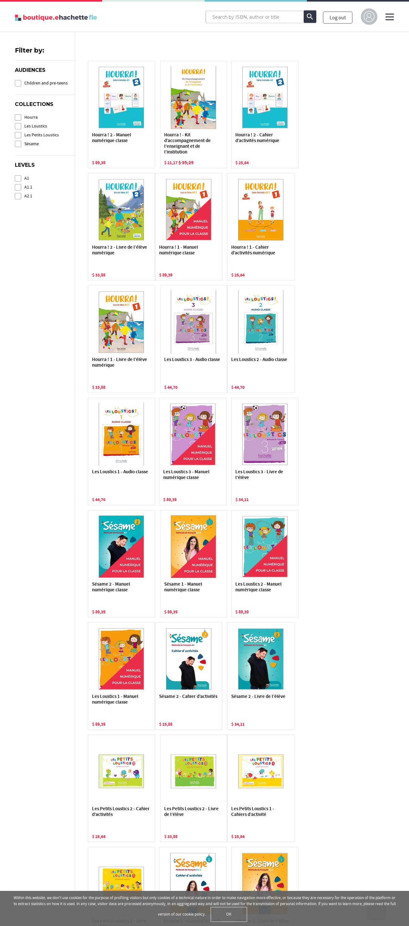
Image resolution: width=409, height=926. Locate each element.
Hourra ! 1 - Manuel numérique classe (111, 250)
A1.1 (28, 187)
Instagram (317, 861)
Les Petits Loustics (41, 135)
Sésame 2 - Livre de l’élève (173, 587)
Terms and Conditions (38, 868)
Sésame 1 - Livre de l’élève (296, 699)
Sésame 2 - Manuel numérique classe (111, 475)
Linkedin (316, 870)
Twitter (314, 852)
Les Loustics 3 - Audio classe (298, 250)
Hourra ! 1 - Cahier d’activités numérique (175, 250)
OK (229, 914)
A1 (26, 178)
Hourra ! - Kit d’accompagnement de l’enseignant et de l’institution (176, 143)
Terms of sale (29, 877)
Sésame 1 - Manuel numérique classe (172, 475)
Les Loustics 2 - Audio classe (113, 363)
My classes (188, 852)
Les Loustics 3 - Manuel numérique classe (238, 363)
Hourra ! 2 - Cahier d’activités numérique (237, 138)
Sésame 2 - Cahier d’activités (110, 587)
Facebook (317, 834)
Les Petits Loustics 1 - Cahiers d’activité (113, 699)
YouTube (316, 843)
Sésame (31, 143)
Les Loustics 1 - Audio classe (174, 363)
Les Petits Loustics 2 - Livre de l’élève (298, 587)
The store (187, 843)
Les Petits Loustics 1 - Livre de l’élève (174, 699)
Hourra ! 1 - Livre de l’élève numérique (235, 250)
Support (186, 870)
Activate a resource (197, 834)
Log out (338, 17)
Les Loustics (35, 126)
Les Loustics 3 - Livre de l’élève (301, 363)
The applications (194, 861)
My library (187, 825)
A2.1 (28, 196)
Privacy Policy (29, 851)
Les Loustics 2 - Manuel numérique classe (238, 475)
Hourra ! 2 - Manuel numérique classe (111, 138)
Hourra (31, 117)
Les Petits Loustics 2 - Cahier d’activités (236, 587)
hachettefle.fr (321, 825)
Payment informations (200, 878)
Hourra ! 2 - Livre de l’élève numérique (297, 138)
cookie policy (194, 914)
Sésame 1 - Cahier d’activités (233, 699)
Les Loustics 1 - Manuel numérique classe (300, 475)
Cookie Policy (29, 859)
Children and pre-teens (46, 83)
